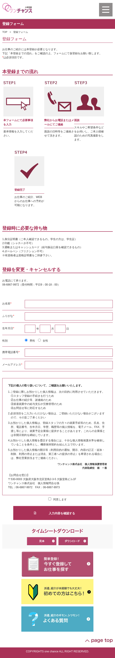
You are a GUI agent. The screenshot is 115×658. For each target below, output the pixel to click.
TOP (4, 32)
